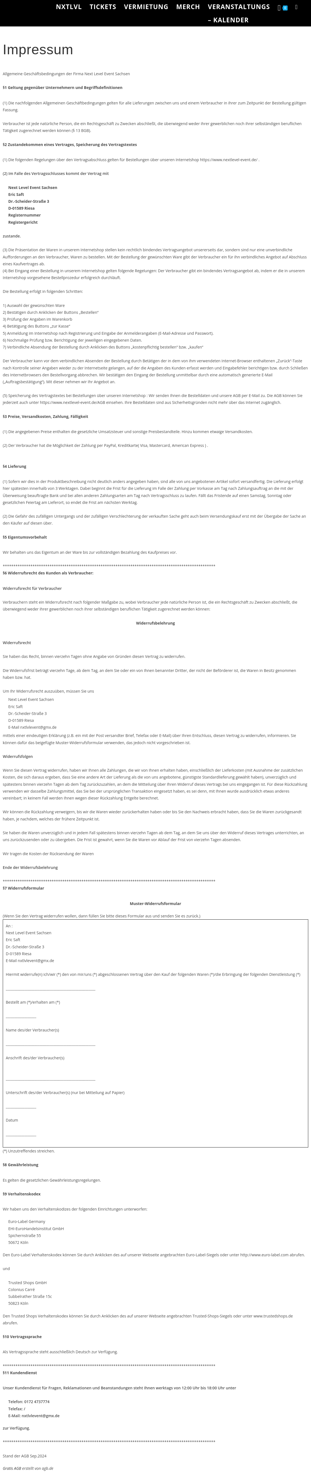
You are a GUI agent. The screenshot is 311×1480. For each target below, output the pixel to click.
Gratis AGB (12, 1468)
